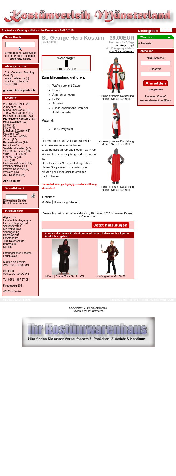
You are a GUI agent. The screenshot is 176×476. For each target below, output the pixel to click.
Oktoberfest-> (11, 136)
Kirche (7, 127)
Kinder (7, 124)
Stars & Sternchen (14, 151)
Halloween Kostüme (15, 115)
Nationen (8, 133)
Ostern (7, 139)
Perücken (9, 145)
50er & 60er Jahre (14, 109)
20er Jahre (9, 106)
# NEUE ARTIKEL (13, 104)
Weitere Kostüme (13, 169)
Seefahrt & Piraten (14, 148)
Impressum (9, 243)
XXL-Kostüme (11, 175)
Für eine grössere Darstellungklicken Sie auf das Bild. (116, 96)
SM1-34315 (67, 30)
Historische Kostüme (43, 30)
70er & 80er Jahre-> (15, 112)
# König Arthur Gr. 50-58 (110, 276)
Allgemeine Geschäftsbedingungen (17, 219)
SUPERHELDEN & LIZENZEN (14, 156)
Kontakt (7, 246)
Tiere (6, 160)
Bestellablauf (11, 235)
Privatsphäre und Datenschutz (13, 239)
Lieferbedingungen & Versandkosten (15, 225)
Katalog (22, 30)
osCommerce (99, 307)
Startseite (8, 30)
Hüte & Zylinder (12, 121)
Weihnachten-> (12, 166)
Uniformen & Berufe (15, 163)
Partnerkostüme (12, 142)
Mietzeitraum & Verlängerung (12, 231)
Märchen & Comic (13, 130)
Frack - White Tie (15, 78)
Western (8, 172)
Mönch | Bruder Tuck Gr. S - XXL (64, 276)
